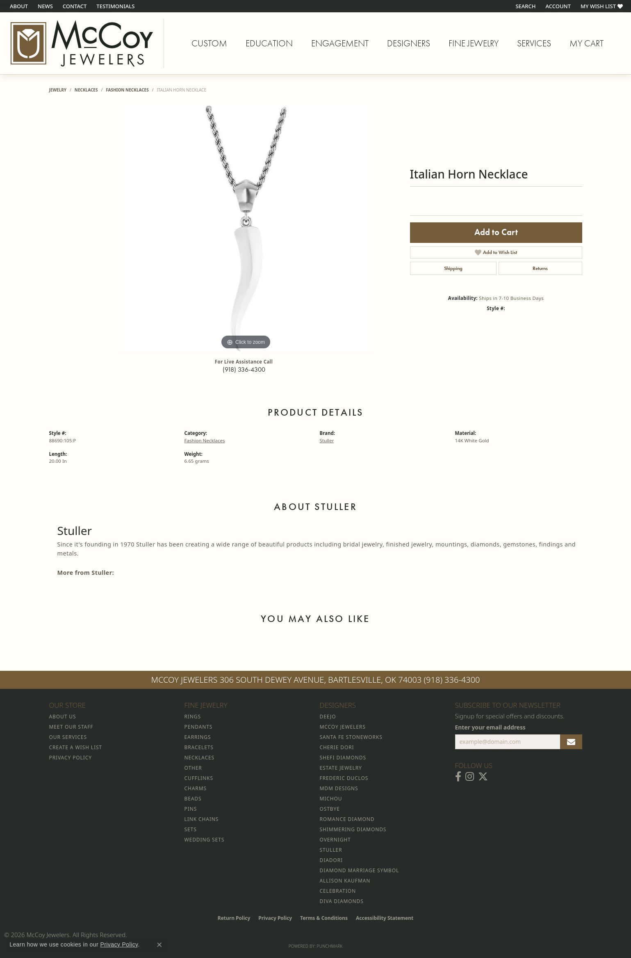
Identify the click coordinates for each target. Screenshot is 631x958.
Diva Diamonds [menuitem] (342, 901)
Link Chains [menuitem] (202, 819)
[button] (524, 6)
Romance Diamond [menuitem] (347, 819)
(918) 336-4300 (244, 369)
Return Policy (234, 918)
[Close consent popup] (159, 944)
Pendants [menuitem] (199, 726)
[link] (18, 6)
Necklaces (86, 90)
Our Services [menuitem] (68, 737)
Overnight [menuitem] (335, 839)
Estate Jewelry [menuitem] (341, 767)
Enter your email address (490, 727)
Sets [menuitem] (191, 829)
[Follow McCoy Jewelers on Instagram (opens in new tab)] (469, 777)
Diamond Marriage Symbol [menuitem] (359, 870)
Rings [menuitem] (193, 716)
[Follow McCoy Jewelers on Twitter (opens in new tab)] (483, 777)
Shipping (453, 268)
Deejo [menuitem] (328, 716)
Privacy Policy (275, 918)
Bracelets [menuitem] (199, 747)
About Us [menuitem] (62, 716)
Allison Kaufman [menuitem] (345, 880)
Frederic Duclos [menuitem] (344, 778)
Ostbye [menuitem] (330, 808)
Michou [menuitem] (331, 798)
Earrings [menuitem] (198, 737)
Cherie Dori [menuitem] (337, 747)
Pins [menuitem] (191, 808)
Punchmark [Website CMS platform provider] (330, 946)
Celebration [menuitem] (338, 890)
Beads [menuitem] (193, 798)
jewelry (58, 90)
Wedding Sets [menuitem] (205, 839)
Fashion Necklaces (127, 90)
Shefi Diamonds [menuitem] (343, 757)
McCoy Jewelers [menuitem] (343, 726)
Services (534, 43)
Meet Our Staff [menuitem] (71, 726)
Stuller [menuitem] (331, 849)
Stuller (327, 440)
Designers (408, 43)
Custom (209, 43)
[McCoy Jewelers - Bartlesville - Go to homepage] (82, 43)
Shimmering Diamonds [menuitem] (353, 829)
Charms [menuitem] (196, 788)
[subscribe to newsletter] (571, 741)
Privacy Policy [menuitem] (70, 757)
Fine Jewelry (474, 43)
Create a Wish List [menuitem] (75, 747)
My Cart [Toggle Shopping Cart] (586, 43)
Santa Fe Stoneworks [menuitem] (351, 737)
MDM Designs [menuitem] (339, 788)
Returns (540, 268)
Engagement (340, 43)
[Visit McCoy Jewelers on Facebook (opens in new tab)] (458, 777)
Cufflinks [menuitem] (199, 778)
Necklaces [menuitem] (199, 757)
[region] (246, 228)
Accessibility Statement (384, 918)
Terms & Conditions (324, 918)
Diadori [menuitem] (331, 860)
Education (269, 43)
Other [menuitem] (193, 767)
